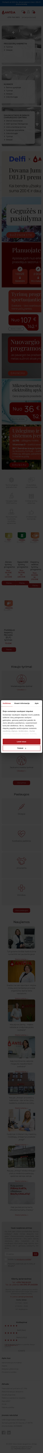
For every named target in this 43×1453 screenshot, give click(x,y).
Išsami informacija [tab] (22, 703)
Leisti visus (21, 741)
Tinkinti (21, 748)
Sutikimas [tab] (7, 703)
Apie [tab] (37, 703)
